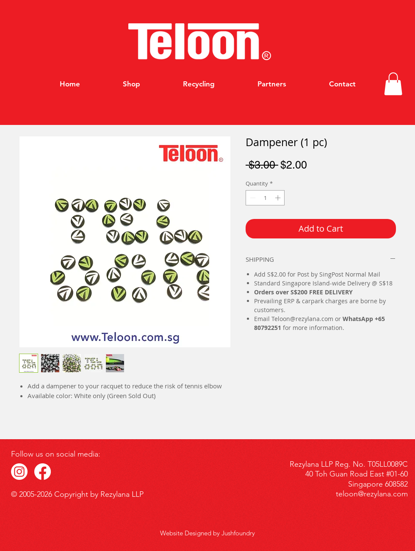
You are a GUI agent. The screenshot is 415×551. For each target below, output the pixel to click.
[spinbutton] (265, 198)
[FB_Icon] (42, 471)
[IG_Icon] (19, 471)
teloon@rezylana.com (372, 493)
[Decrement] (252, 198)
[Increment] (279, 198)
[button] (393, 83)
